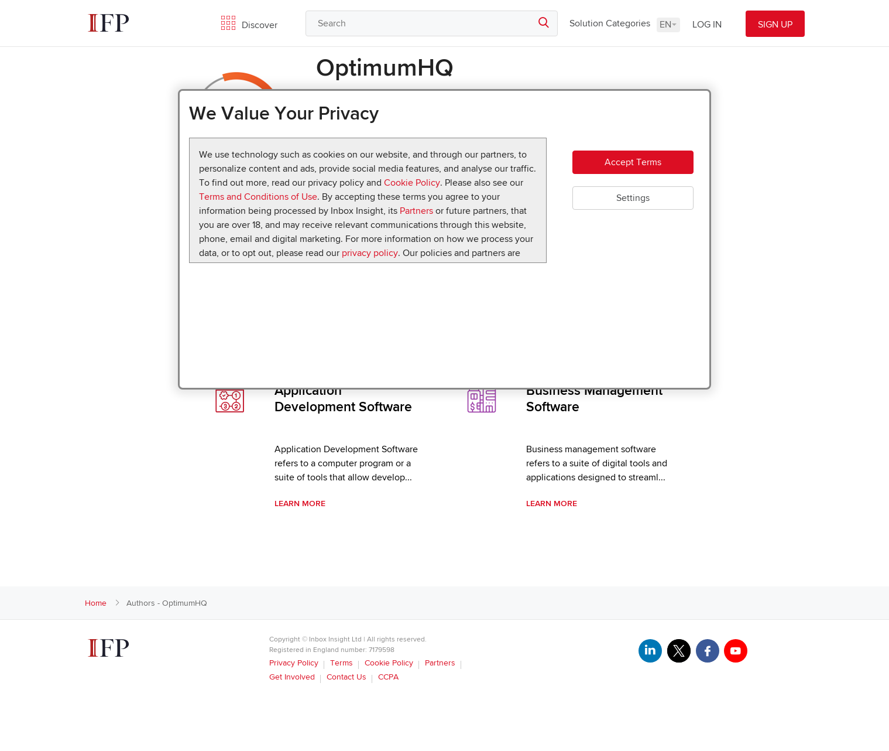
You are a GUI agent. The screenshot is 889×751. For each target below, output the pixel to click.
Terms (341, 663)
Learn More (299, 503)
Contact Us (346, 677)
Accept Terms (633, 163)
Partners (416, 211)
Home (96, 603)
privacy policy (370, 253)
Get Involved (292, 677)
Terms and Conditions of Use (258, 197)
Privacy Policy (293, 663)
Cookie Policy (412, 183)
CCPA (388, 677)
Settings (633, 199)
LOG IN (707, 24)
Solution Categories (609, 23)
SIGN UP (775, 24)
